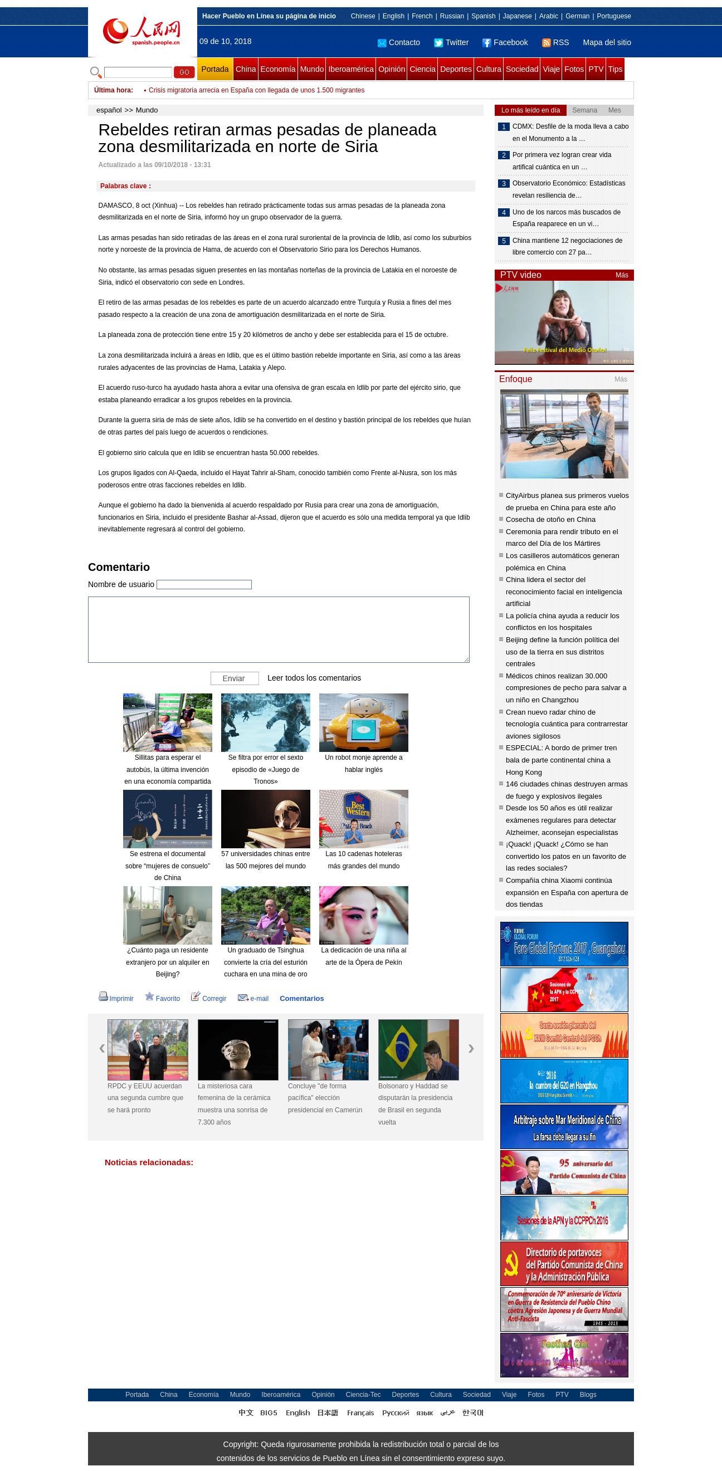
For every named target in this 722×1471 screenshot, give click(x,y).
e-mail (253, 999)
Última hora (112, 90)
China (246, 69)
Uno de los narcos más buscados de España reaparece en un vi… (567, 218)
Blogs (588, 1395)
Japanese (517, 16)
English (393, 16)
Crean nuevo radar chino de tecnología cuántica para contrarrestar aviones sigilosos (567, 724)
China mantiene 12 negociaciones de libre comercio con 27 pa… (567, 247)
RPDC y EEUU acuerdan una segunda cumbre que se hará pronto (145, 1098)
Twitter (451, 42)
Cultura (488, 69)
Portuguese (614, 16)
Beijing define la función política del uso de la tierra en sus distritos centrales (562, 652)
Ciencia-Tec (363, 1395)
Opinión (391, 69)
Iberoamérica (351, 69)
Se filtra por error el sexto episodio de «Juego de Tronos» (266, 769)
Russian (452, 16)
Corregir (208, 999)
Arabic (548, 16)
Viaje (551, 69)
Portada (214, 69)
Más (622, 275)
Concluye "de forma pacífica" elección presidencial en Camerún (325, 1098)
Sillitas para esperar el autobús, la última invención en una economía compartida (167, 769)
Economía (278, 69)
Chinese (363, 16)
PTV (595, 69)
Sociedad (522, 69)
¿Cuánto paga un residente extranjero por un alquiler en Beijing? (167, 962)
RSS (555, 42)
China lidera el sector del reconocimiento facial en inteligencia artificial (564, 591)
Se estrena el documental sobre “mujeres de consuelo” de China (167, 866)
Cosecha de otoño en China (551, 519)
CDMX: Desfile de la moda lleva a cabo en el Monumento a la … (571, 133)
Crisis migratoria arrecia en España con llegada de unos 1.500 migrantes (257, 90)
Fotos (574, 69)
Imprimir (116, 999)
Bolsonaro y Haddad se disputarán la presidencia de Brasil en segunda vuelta (415, 1104)
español (109, 110)
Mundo (312, 69)
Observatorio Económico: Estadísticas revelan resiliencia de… (569, 189)
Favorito (162, 999)
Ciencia (422, 69)
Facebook (505, 42)
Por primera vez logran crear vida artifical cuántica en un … (562, 161)
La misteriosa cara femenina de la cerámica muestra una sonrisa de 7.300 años (234, 1104)
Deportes (456, 69)
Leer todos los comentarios (314, 677)
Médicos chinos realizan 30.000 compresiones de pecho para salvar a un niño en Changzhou (566, 688)
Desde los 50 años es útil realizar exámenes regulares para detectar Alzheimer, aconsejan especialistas (562, 820)
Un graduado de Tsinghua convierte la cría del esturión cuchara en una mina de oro (266, 962)
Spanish (483, 16)
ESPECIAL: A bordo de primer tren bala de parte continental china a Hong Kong (561, 760)
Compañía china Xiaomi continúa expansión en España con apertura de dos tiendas (567, 892)
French (422, 16)
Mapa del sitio (607, 42)
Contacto (399, 42)
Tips (615, 69)
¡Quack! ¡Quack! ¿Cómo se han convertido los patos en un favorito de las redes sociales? (566, 856)
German (577, 16)
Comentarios (302, 998)
